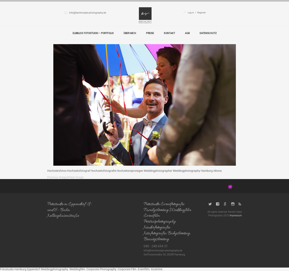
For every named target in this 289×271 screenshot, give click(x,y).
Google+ (225, 204)
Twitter (210, 204)
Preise (150, 33)
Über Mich (130, 33)
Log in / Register (197, 12)
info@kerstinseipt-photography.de (87, 12)
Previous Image (57, 177)
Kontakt (169, 33)
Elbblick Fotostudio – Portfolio (93, 33)
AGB (187, 33)
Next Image (76, 177)
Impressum (236, 215)
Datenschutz (208, 33)
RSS (240, 204)
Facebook (217, 204)
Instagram (232, 204)
